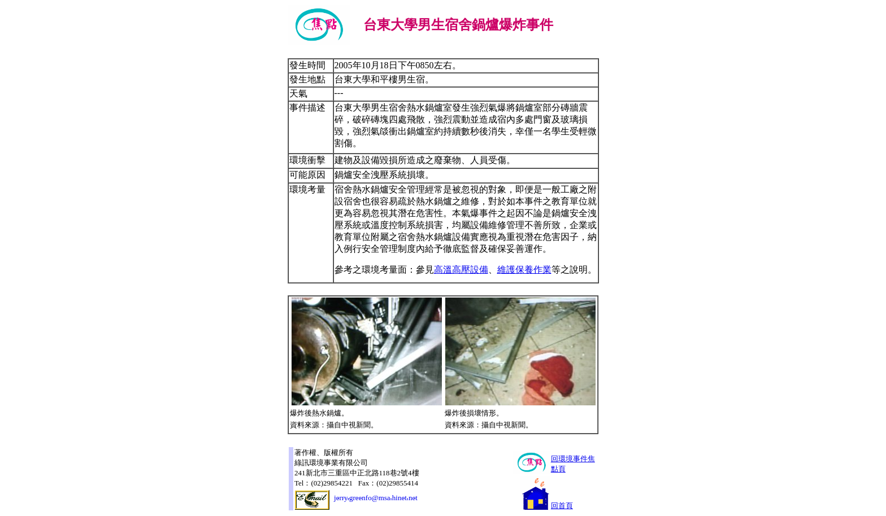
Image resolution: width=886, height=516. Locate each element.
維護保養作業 (524, 269)
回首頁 (562, 505)
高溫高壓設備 (461, 269)
